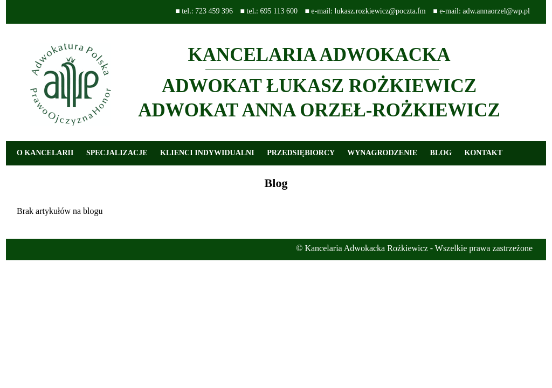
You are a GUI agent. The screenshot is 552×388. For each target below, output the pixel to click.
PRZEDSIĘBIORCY (301, 153)
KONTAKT (484, 153)
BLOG (441, 153)
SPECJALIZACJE (117, 153)
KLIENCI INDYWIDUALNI (207, 153)
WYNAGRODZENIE (382, 153)
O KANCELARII (45, 153)
